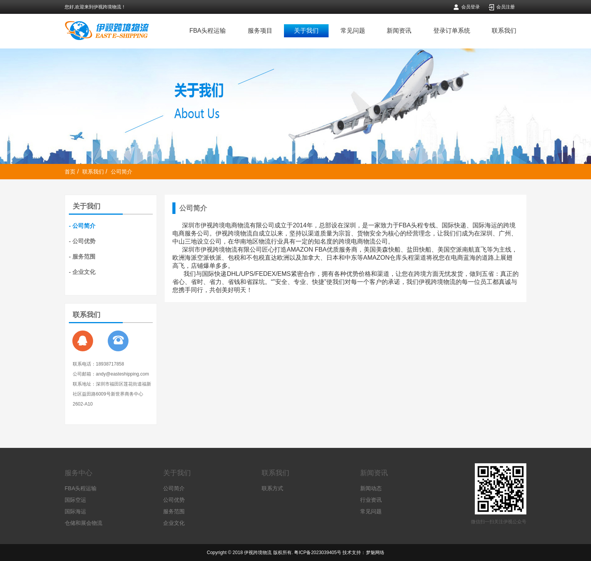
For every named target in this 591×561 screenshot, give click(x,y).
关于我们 (306, 30)
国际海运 (75, 511)
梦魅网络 (375, 552)
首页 (70, 172)
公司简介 (121, 172)
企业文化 (174, 523)
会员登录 (470, 7)
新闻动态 (371, 488)
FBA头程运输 (207, 30)
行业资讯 (371, 500)
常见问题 (353, 30)
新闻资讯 (399, 30)
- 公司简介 (82, 225)
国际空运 (75, 500)
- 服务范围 (82, 256)
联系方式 (272, 488)
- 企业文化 (82, 272)
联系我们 (504, 30)
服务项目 (260, 30)
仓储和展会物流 (83, 523)
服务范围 (174, 511)
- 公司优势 (82, 241)
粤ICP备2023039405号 (317, 552)
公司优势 (174, 500)
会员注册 (505, 7)
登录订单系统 (451, 30)
